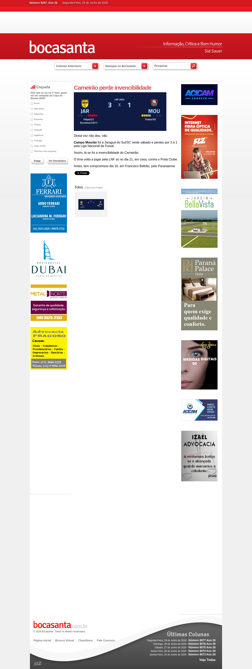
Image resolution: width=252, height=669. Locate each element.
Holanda (38, 130)
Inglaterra (38, 135)
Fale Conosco (106, 640)
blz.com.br (37, 664)
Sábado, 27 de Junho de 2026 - (185, 647)
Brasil (37, 103)
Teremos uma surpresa (45, 151)
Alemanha (39, 108)
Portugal (38, 140)
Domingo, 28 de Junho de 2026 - (184, 644)
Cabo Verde (39, 146)
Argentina (38, 114)
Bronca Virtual (64, 640)
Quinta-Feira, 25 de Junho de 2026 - (183, 654)
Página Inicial (42, 640)
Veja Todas (207, 660)
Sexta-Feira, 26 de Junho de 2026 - (183, 651)
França (37, 124)
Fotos (89, 187)
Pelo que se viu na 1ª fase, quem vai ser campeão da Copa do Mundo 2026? (49, 95)
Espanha (38, 119)
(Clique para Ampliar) (94, 187)
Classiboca (85, 640)
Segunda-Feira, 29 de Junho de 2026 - (181, 640)
